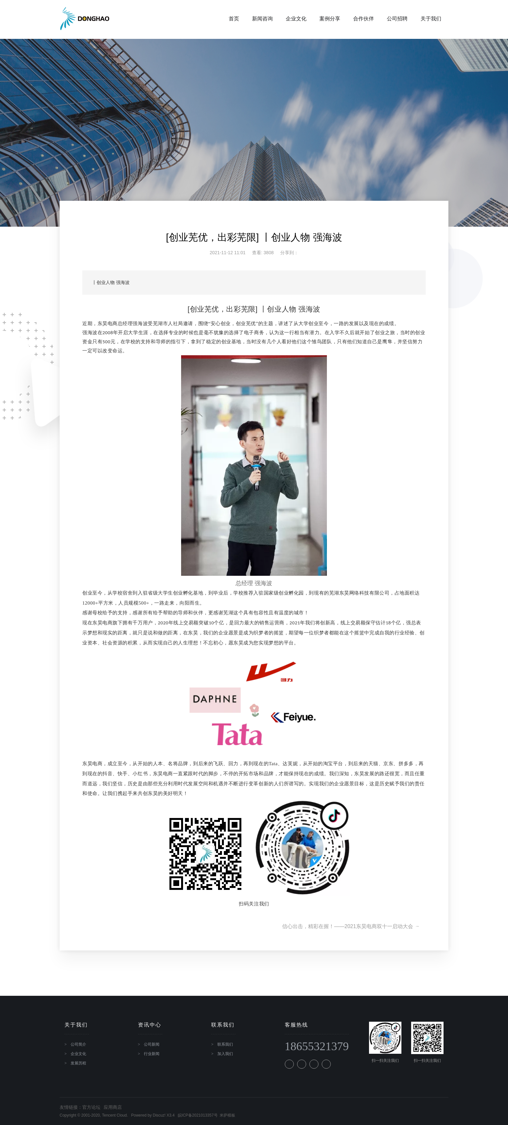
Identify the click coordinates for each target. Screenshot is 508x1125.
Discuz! (159, 1115)
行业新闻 (151, 1053)
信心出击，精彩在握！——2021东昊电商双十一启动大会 (349, 926)
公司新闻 (151, 1044)
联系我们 (225, 1044)
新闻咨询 (255, 19)
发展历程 (78, 1063)
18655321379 (317, 1047)
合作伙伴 (356, 19)
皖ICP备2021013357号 (198, 1115)
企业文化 (288, 19)
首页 (226, 19)
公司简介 (78, 1044)
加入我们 (225, 1053)
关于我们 (423, 19)
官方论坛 (91, 1107)
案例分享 (322, 19)
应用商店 (113, 1107)
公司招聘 (389, 19)
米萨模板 (227, 1115)
